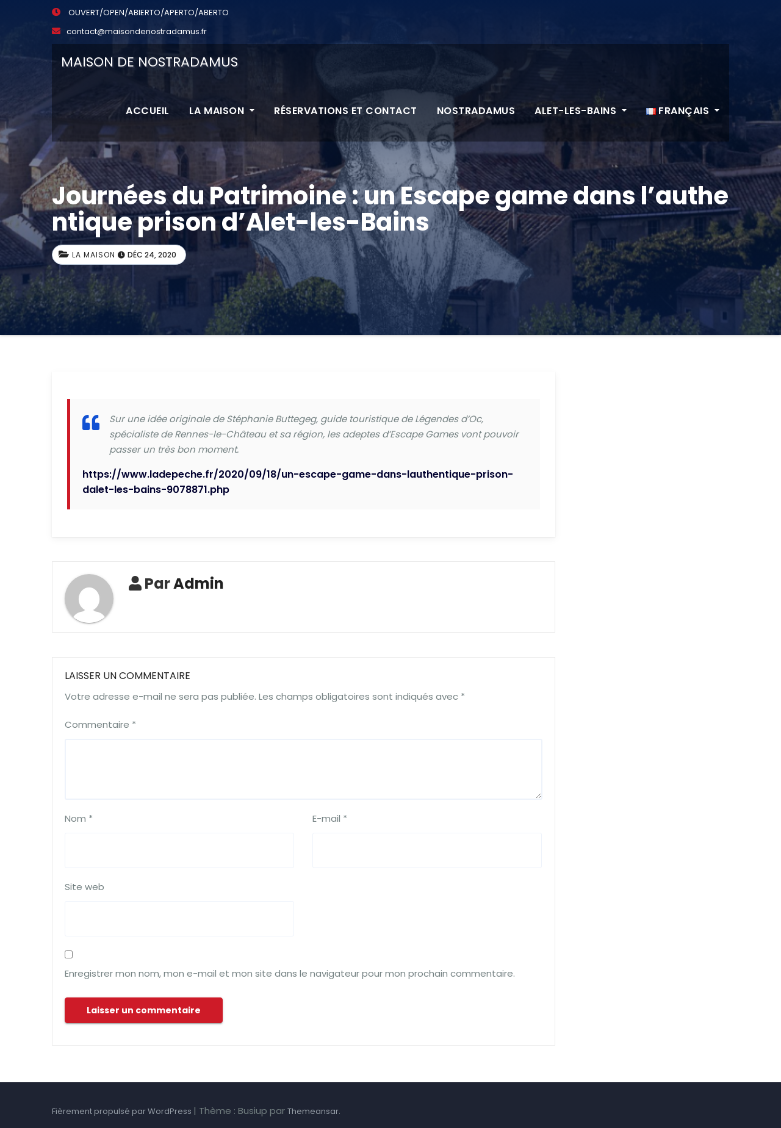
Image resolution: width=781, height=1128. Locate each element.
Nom (79, 818)
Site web (84, 886)
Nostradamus (476, 111)
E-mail (329, 818)
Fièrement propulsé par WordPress (122, 1111)
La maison (221, 111)
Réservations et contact (345, 111)
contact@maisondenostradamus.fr (129, 31)
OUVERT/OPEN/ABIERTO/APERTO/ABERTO (140, 12)
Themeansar (313, 1111)
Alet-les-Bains (580, 111)
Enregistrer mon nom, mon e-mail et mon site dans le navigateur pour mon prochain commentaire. (290, 973)
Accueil (148, 111)
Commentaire (100, 724)
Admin (198, 583)
